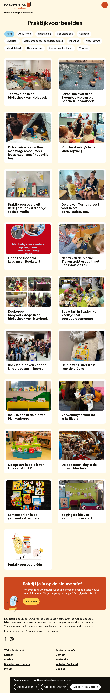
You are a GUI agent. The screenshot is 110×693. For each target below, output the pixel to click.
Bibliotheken (44, 34)
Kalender (9, 655)
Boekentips (62, 659)
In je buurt (10, 659)
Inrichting (74, 41)
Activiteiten (24, 34)
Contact (60, 655)
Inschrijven (31, 601)
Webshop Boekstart (67, 664)
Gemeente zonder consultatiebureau (43, 41)
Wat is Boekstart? (14, 650)
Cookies (60, 669)
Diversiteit (12, 41)
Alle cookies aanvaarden (85, 687)
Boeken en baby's (65, 650)
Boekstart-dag (65, 34)
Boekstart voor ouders (17, 664)
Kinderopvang (93, 41)
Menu (104, 5)
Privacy (8, 669)
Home (7, 13)
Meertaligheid (14, 48)
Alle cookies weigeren (55, 687)
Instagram (13, 640)
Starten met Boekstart (61, 48)
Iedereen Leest (48, 619)
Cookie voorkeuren (27, 687)
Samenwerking (35, 48)
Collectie (84, 34)
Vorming (83, 48)
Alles (9, 34)
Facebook (7, 640)
